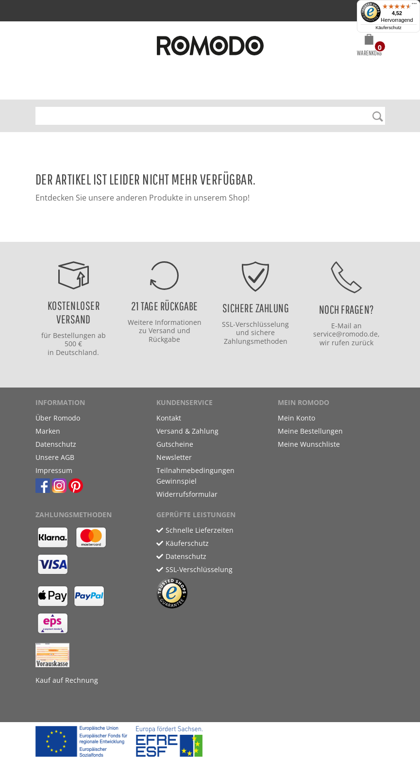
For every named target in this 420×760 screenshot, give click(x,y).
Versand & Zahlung (187, 431)
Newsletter (174, 457)
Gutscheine (174, 444)
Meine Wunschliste (309, 444)
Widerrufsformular (187, 494)
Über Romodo (57, 417)
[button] (369, 46)
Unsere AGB (54, 457)
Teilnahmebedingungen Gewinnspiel (195, 476)
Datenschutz (55, 444)
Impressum (53, 470)
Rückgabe (164, 339)
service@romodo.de (345, 333)
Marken (47, 431)
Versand (162, 330)
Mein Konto (296, 417)
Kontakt (168, 417)
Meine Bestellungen (310, 431)
